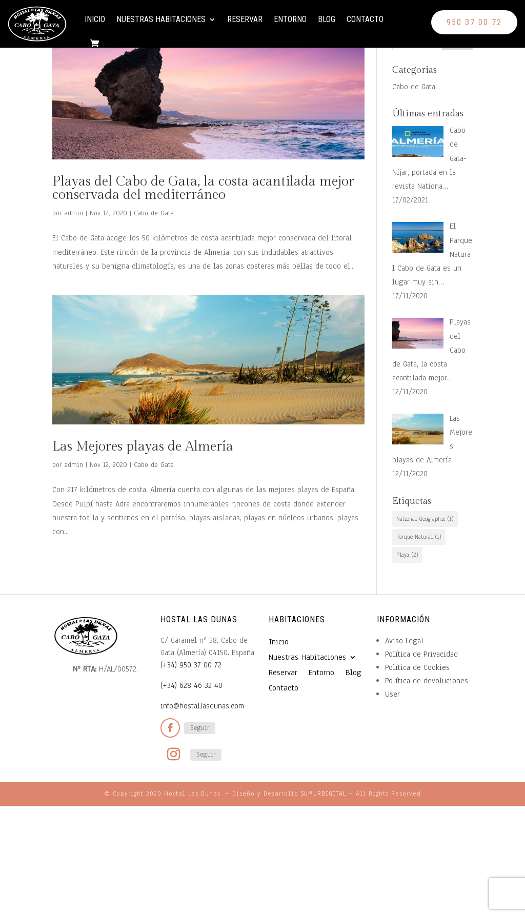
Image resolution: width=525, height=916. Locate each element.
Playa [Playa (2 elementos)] (407, 555)
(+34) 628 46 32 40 (191, 685)
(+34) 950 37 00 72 (190, 665)
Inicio (104, 19)
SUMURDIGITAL (323, 793)
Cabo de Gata (154, 213)
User (392, 694)
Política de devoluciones (426, 681)
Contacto (112, 58)
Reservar (254, 19)
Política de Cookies (417, 667)
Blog (336, 19)
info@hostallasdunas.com (202, 706)
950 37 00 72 (474, 22)
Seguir (199, 727)
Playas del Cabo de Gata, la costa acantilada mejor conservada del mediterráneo (203, 188)
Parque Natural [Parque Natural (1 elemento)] (418, 537)
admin (73, 213)
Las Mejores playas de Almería (142, 446)
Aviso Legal (404, 641)
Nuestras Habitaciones (170, 19)
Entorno (300, 19)
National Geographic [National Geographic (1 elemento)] (425, 519)
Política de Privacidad (421, 654)
